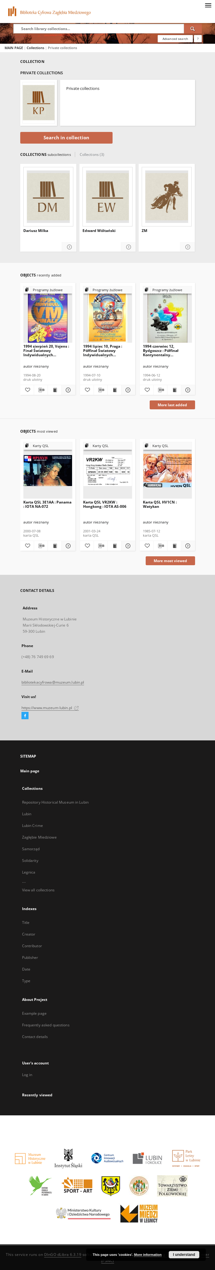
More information (148, 1254)
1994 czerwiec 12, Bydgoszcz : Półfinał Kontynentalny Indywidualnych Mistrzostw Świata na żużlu (162, 350)
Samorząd (31, 848)
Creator (29, 934)
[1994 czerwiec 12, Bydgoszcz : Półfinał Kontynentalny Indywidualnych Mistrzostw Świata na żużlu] (167, 314)
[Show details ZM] (187, 247)
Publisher (30, 957)
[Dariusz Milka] (48, 196)
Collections (36, 47)
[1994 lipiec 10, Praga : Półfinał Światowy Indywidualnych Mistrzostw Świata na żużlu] (107, 314)
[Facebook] (25, 716)
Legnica (29, 872)
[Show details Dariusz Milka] (69, 247)
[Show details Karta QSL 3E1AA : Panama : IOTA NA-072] (67, 546)
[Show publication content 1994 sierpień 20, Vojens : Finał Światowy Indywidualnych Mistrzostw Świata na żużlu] (54, 390)
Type (26, 980)
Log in (27, 1074)
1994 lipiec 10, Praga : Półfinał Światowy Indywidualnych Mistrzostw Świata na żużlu (102, 350)
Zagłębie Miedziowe (39, 837)
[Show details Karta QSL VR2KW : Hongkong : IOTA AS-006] (127, 546)
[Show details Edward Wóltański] (128, 247)
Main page (30, 771)
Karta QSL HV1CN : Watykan (160, 504)
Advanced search (175, 39)
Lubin (27, 813)
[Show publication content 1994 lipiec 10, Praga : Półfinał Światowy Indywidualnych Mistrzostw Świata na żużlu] (114, 390)
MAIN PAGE (14, 47)
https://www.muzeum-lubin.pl (50, 707)
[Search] (193, 28)
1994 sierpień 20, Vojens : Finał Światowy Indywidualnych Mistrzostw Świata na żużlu (46, 350)
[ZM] (166, 196)
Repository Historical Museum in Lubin (55, 802)
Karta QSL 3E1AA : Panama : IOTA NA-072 (47, 504)
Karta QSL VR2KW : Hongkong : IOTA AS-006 (104, 504)
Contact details (35, 1036)
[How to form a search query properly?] (198, 38)
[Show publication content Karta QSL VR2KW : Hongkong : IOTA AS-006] (114, 546)
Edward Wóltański (99, 231)
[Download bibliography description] (41, 390)
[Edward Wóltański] (107, 196)
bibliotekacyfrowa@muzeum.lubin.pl (52, 682)
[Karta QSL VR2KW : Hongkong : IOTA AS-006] (107, 470)
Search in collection (66, 137)
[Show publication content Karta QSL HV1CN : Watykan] (174, 546)
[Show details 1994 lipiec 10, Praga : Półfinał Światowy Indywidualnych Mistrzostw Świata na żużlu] (127, 390)
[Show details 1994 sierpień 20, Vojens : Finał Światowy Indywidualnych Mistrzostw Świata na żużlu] (67, 390)
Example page (34, 1013)
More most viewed (170, 560)
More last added (172, 404)
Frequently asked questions (46, 1025)
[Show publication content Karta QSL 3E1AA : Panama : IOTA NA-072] (54, 546)
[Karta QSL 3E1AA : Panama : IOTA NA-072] (48, 470)
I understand (184, 1255)
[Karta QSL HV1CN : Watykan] (167, 470)
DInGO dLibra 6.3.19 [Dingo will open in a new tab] (63, 1254)
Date (26, 969)
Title (26, 922)
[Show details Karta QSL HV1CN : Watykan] (187, 546)
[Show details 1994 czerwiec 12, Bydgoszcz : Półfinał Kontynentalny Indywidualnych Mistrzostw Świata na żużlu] (187, 390)
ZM (144, 231)
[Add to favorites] (27, 390)
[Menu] (207, 5)
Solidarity (30, 860)
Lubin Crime (32, 825)
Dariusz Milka (35, 231)
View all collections (38, 890)
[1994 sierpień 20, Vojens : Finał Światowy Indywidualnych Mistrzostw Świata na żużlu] (48, 314)
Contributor (32, 945)
